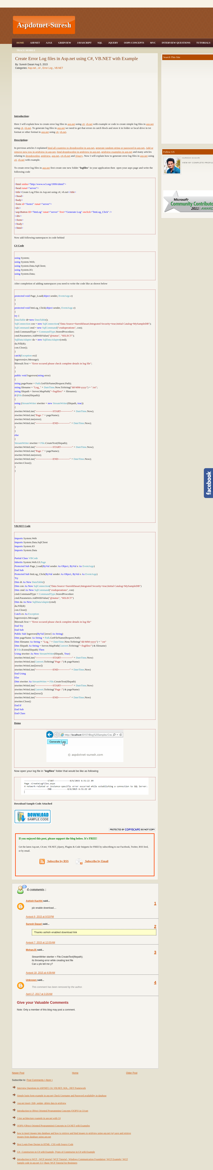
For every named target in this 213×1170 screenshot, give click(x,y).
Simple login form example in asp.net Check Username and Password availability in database (61, 1095)
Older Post (131, 1073)
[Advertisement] (85, 497)
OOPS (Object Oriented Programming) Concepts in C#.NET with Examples (53, 1125)
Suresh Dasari (34, 924)
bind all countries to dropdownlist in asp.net (71, 147)
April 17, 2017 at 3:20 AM (39, 994)
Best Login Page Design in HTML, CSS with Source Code (45, 1144)
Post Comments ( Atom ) (39, 1080)
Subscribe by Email (92, 861)
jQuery (79, 155)
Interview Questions (176, 42)
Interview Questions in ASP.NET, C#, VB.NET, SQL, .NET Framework (51, 1088)
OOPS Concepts (134, 42)
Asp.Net (35, 42)
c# (62, 155)
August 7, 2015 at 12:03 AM (40, 942)
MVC (153, 42)
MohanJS (31, 949)
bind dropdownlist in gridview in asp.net (78, 151)
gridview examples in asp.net (116, 151)
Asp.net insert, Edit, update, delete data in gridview (41, 1103)
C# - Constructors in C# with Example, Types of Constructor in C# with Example (56, 1152)
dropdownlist (33, 155)
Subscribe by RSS (54, 861)
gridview (45, 155)
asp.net (149, 124)
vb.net (67, 155)
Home (20, 42)
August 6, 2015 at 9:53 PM (40, 916)
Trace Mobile (26, 50)
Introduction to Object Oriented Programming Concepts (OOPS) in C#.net (52, 1110)
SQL (100, 42)
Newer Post (18, 1073)
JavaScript (84, 42)
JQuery (113, 42)
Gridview (64, 42)
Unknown (31, 980)
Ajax (49, 42)
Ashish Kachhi (34, 901)
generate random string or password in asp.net (120, 147)
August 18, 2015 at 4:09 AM (40, 972)
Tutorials (203, 42)
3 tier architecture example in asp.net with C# (39, 1118)
